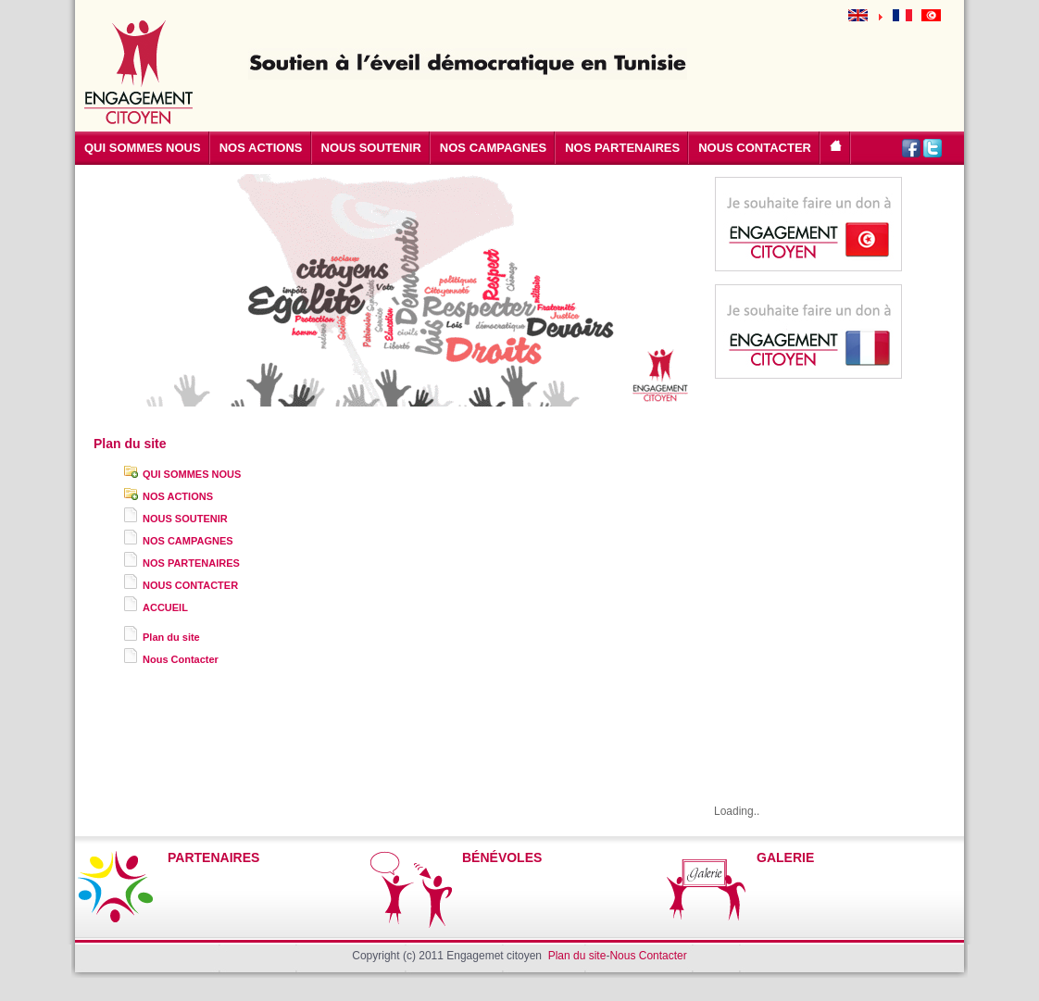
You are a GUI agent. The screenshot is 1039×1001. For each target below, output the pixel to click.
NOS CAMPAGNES (188, 540)
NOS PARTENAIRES (191, 563)
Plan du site (171, 637)
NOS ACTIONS (178, 496)
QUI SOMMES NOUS (192, 474)
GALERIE (785, 857)
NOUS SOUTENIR (185, 518)
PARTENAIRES (213, 857)
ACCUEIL (165, 607)
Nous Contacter (181, 659)
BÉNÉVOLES (502, 857)
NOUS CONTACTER (190, 585)
